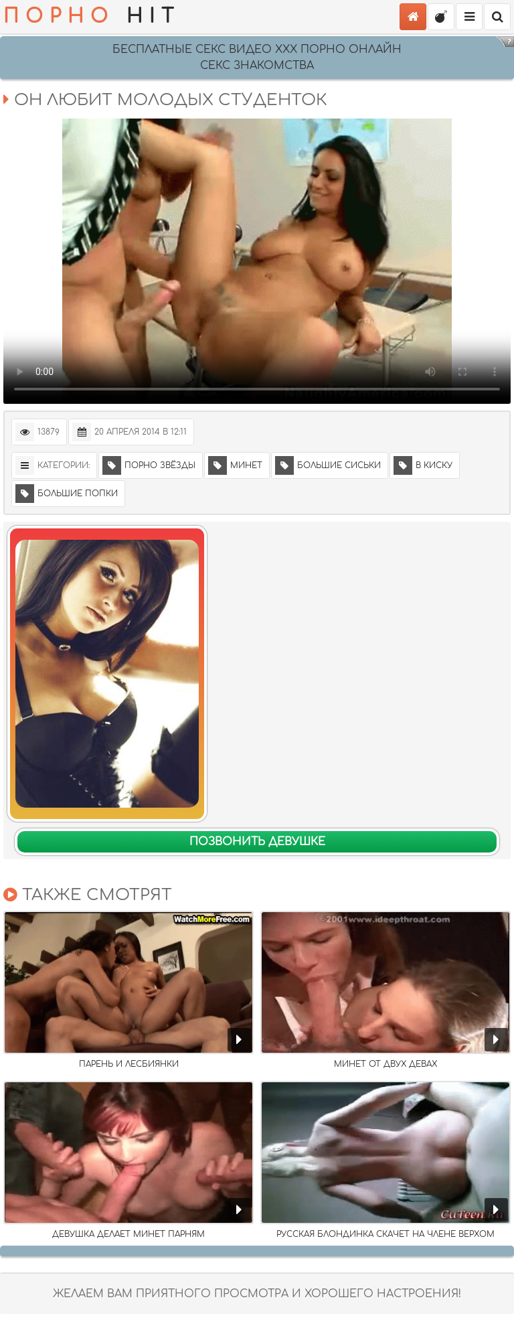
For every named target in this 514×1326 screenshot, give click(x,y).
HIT (91, 16)
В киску (423, 465)
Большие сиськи (328, 465)
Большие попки (66, 493)
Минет (235, 465)
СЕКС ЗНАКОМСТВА (257, 66)
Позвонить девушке (257, 842)
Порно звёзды (148, 465)
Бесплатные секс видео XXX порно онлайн (257, 50)
